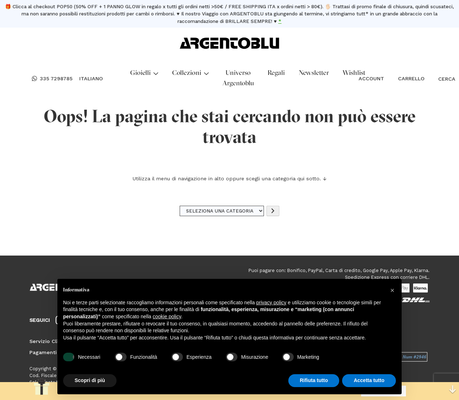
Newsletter (314, 73)
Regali (276, 73)
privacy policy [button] (271, 302)
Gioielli (144, 73)
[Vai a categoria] (272, 211)
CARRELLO (411, 78)
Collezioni (190, 73)
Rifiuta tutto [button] (314, 380)
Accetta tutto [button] (369, 380)
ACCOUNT (371, 78)
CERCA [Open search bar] (441, 78)
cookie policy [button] (167, 316)
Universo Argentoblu (238, 78)
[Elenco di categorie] (222, 211)
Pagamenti (43, 352)
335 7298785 (52, 79)
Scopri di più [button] (90, 380)
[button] (392, 290)
